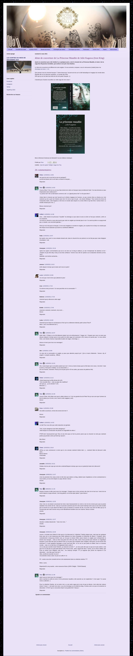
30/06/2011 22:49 (51, 532)
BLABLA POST (33, 49)
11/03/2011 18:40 (47, 350)
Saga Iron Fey (57, 165)
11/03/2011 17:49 (49, 307)
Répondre (42, 181)
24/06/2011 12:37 (51, 519)
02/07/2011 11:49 (50, 574)
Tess (41, 187)
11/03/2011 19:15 (50, 363)
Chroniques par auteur (59, 49)
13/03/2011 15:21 (50, 463)
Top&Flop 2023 (11, 89)
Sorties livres (96, 49)
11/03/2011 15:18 (51, 248)
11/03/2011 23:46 (48, 408)
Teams (104, 49)
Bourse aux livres (45, 49)
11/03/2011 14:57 (48, 235)
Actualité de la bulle (21, 49)
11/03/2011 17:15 (47, 286)
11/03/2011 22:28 (50, 394)
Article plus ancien (99, 645)
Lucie (41, 275)
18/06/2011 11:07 (51, 474)
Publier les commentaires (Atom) (74, 650)
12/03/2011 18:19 (48, 447)
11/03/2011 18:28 (48, 320)
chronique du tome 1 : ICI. (42, 69)
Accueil (10, 49)
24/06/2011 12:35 (51, 501)
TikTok (8, 87)
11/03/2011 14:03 (50, 187)
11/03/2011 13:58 (49, 175)
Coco (41, 408)
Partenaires (86, 49)
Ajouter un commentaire (43, 594)
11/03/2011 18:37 (50, 333)
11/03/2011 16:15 (49, 264)
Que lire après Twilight (46, 165)
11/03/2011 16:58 (48, 275)
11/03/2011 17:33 (50, 297)
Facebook (9, 81)
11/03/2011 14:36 (49, 214)
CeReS (42, 214)
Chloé (41, 377)
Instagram (9, 84)
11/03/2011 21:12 (48, 377)
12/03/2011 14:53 (49, 422)
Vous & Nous (113, 49)
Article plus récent (41, 645)
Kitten (41, 175)
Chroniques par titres (74, 49)
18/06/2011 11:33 (50, 489)
